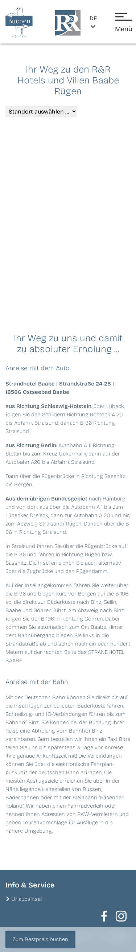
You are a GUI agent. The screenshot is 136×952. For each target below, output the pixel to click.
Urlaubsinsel (26, 899)
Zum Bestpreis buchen (40, 939)
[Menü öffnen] (123, 23)
